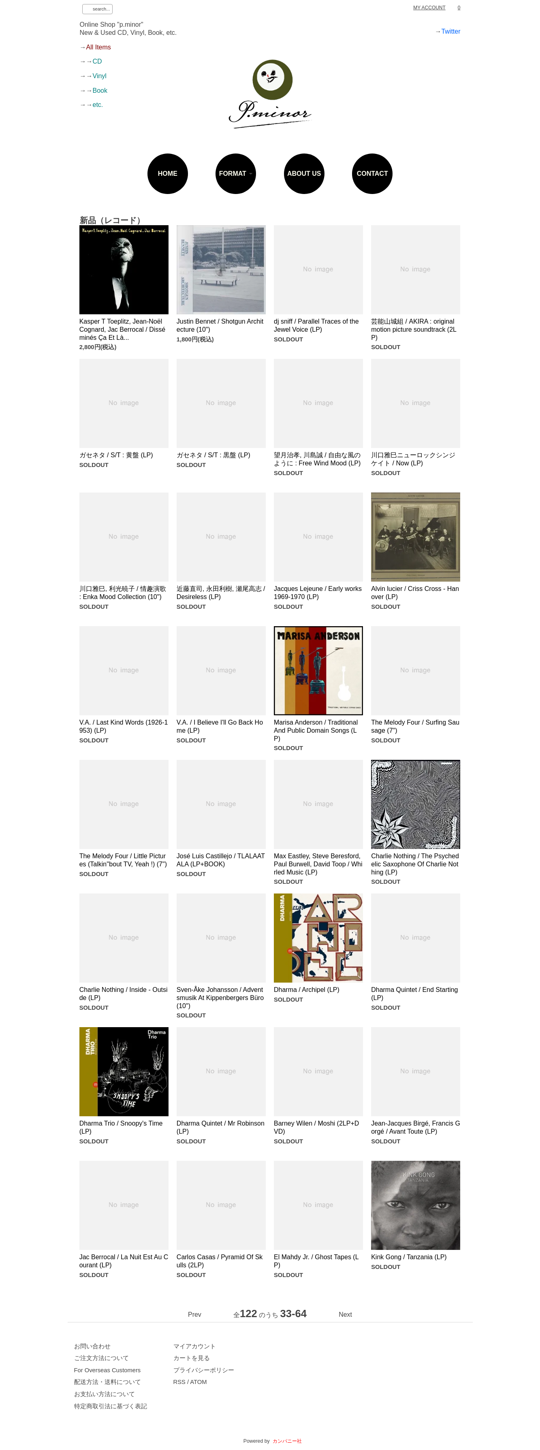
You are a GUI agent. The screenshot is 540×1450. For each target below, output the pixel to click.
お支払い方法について (104, 1394)
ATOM (198, 1382)
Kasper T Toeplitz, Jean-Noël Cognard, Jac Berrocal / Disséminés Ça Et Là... (122, 329)
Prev (194, 1314)
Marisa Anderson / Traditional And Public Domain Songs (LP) (316, 730)
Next (345, 1314)
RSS (179, 1382)
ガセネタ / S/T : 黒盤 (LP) (213, 455)
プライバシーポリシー (203, 1370)
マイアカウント (194, 1346)
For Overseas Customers (107, 1370)
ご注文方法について (101, 1358)
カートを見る (191, 1358)
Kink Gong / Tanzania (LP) (408, 1257)
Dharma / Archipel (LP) (306, 989)
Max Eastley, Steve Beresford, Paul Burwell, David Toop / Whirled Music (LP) (318, 864)
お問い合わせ (92, 1346)
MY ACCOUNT (429, 8)
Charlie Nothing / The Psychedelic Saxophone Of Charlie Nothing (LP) (415, 864)
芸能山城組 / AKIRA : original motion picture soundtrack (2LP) (414, 329)
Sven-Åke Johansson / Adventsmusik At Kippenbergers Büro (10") (220, 997)
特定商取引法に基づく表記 (110, 1406)
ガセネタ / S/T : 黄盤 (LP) (116, 455)
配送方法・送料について (107, 1382)
